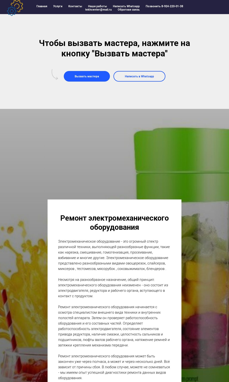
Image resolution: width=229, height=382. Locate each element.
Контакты (75, 6)
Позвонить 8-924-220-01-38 (164, 6)
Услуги (57, 6)
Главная (41, 6)
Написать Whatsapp (126, 6)
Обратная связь (129, 9)
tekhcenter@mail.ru (98, 9)
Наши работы (97, 6)
